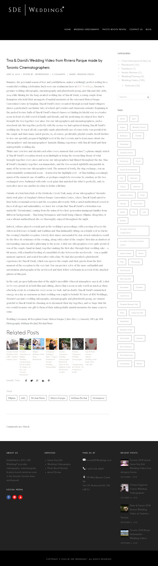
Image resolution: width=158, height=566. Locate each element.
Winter (139, 364)
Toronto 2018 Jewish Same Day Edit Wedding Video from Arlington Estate (136, 466)
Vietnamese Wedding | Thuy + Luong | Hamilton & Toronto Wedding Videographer (51, 359)
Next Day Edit (125, 279)
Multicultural (125, 270)
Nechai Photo (38, 398)
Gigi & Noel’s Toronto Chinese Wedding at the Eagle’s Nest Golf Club (91, 358)
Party (122, 313)
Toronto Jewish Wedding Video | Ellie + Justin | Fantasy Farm (12, 355)
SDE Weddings (85, 86)
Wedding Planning (130, 76)
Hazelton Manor (126, 195)
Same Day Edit (137, 313)
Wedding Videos (129, 80)
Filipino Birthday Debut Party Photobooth (38, 355)
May (122, 262)
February (133, 178)
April (134, 119)
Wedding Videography (86, 30)
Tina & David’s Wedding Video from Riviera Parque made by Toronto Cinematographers (54, 64)
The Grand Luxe (126, 355)
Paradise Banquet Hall (129, 304)
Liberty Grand (125, 253)
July (23, 398)
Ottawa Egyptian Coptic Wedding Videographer (139, 489)
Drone (138, 161)
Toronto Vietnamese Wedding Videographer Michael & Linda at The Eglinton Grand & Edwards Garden (65, 361)
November (124, 287)
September (124, 321)
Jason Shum (137, 204)
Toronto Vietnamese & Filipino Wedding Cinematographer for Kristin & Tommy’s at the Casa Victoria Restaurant (25, 363)
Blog (148, 30)
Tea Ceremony (126, 347)
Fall (121, 178)
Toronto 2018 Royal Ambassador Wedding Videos (140, 534)
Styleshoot (126, 68)
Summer (139, 338)
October (139, 287)
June (144, 212)
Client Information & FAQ (134, 61)
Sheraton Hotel (126, 330)
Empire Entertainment (128, 170)
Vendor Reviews (129, 72)
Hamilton (136, 187)
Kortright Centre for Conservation (128, 231)
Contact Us (136, 30)
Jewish (122, 212)
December (124, 144)
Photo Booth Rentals (57, 468)
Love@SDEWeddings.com (98, 460)
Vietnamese (99, 398)
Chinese (138, 136)
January (123, 204)
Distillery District (126, 153)
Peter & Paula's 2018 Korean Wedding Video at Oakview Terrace (136, 512)
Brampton (124, 136)
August (122, 127)
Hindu (142, 195)
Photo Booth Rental (114, 30)
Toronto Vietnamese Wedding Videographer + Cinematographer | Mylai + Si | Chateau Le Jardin (77, 361)
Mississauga (135, 262)
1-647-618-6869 (95, 469)
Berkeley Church (139, 127)
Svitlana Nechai (79, 398)
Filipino (12, 398)
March (140, 253)
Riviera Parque (58, 398)
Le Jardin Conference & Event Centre (132, 243)
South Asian (124, 338)
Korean (123, 221)
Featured (129, 85)
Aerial (122, 119)
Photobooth (127, 65)
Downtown (124, 161)
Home (67, 30)
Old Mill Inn (124, 296)
